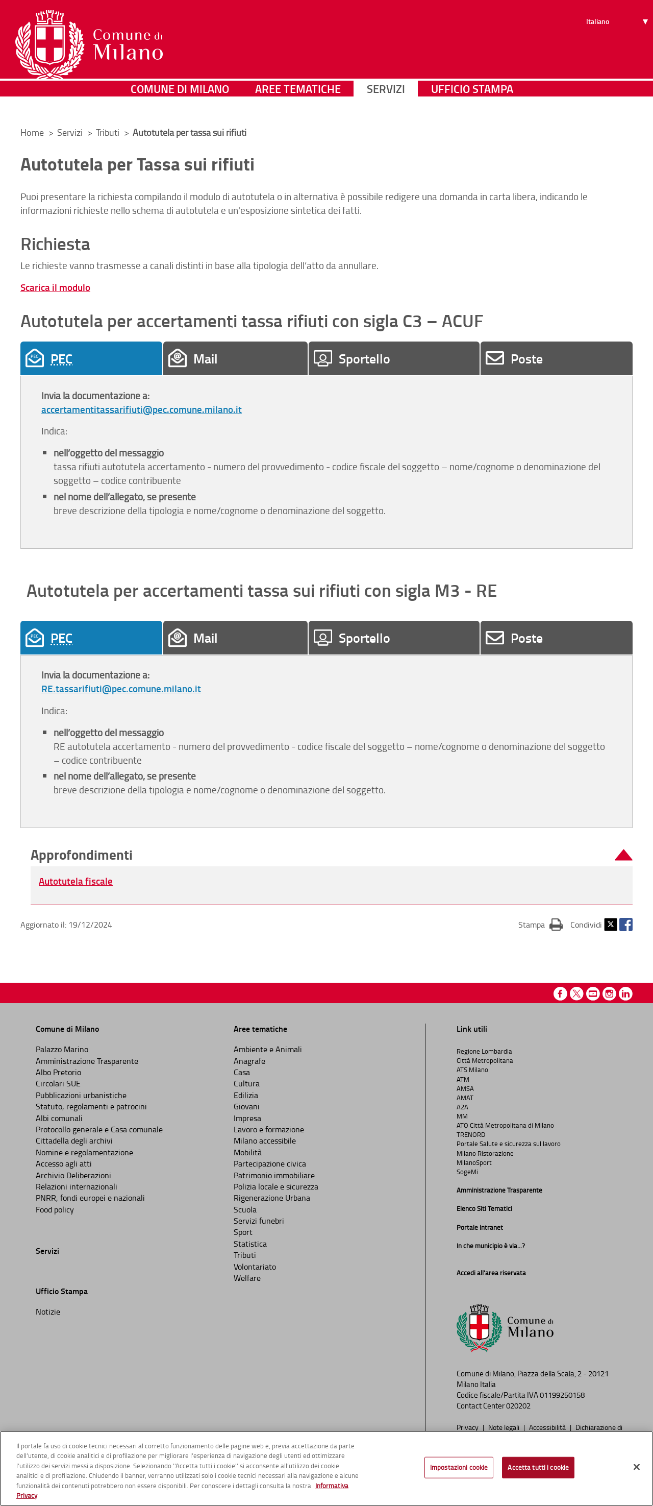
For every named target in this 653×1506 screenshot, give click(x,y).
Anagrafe (249, 1060)
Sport (243, 1231)
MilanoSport (474, 1162)
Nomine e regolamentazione (84, 1152)
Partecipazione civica (270, 1163)
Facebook (626, 924)
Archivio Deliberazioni (73, 1175)
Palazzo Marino (62, 1049)
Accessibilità (548, 1427)
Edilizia (246, 1095)
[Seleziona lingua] (618, 46)
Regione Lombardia (484, 1051)
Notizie (48, 1311)
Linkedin (626, 994)
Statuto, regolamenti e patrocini (91, 1106)
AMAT (465, 1097)
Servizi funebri (259, 1220)
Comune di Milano (180, 104)
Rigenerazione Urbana (272, 1197)
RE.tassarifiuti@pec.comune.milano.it (121, 688)
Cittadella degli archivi (74, 1140)
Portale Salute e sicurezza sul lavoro (509, 1143)
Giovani (247, 1106)
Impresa (247, 1118)
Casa (242, 1072)
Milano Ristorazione (485, 1153)
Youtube (593, 994)
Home (32, 132)
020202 (518, 1405)
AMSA (465, 1088)
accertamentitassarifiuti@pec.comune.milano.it (141, 409)
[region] (326, 1468)
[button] (332, 854)
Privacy (468, 1427)
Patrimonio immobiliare (274, 1175)
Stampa (540, 924)
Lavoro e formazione (269, 1129)
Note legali (504, 1427)
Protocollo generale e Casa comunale (99, 1129)
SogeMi (467, 1171)
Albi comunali (59, 1118)
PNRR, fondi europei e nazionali (90, 1197)
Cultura (247, 1083)
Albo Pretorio (58, 1072)
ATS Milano (472, 1069)
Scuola (245, 1209)
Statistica (250, 1243)
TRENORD (471, 1134)
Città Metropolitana (485, 1060)
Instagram (609, 994)
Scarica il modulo (55, 287)
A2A (462, 1106)
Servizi (386, 104)
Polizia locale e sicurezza (276, 1186)
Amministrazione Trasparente (87, 1060)
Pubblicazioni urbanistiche (81, 1095)
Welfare (247, 1277)
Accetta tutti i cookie (538, 1467)
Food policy (55, 1209)
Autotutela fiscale (76, 881)
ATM (463, 1079)
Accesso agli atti (64, 1163)
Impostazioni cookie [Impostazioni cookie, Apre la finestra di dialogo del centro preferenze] (459, 1467)
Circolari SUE (58, 1083)
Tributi (108, 132)
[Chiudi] (636, 1467)
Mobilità (248, 1152)
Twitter (610, 924)
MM (462, 1116)
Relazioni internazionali (76, 1186)
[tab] (91, 358)
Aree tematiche (298, 104)
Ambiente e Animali (268, 1049)
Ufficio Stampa (472, 104)
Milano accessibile (265, 1140)
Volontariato (255, 1266)
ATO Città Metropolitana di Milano (505, 1125)
